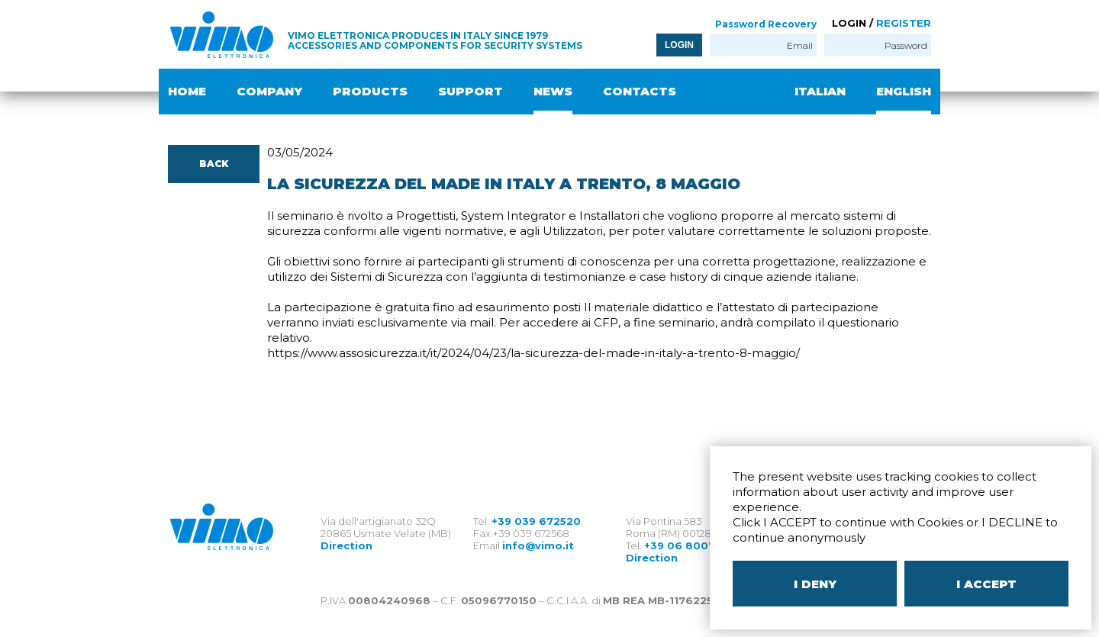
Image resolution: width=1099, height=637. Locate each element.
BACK (213, 163)
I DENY (815, 584)
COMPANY (269, 91)
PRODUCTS (370, 91)
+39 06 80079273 (693, 545)
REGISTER (903, 23)
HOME (187, 91)
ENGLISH (903, 91)
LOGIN (679, 45)
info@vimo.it (538, 545)
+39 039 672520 (536, 521)
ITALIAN (820, 91)
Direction (346, 545)
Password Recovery (766, 24)
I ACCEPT (986, 584)
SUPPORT (470, 91)
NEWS (552, 91)
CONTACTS (639, 91)
